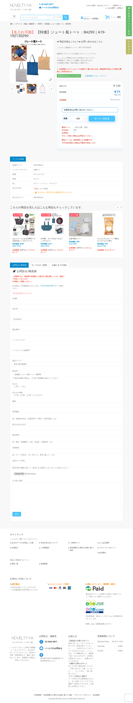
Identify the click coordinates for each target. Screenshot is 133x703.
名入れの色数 (17, 393)
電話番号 (16, 329)
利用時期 (15, 448)
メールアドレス (18, 340)
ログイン (87, 18)
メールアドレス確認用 (21, 350)
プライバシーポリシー (107, 548)
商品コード (17, 361)
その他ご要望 (17, 481)
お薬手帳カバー (75, 239)
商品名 (15, 371)
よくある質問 (110, 8)
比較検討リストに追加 (129, 21)
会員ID (14, 298)
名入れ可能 (57, 17)
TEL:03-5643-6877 (47, 286)
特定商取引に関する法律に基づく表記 (58, 695)
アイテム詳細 (18, 159)
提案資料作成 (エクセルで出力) (69, 76)
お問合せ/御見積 (19, 265)
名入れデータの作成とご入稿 (22, 543)
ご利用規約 (45, 548)
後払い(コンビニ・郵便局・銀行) (101, 584)
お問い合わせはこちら (90, 41)
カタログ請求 (90, 5)
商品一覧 (15, 564)
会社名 (15, 309)
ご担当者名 (17, 319)
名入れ (14, 384)
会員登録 (95, 18)
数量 (14, 401)
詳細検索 (44, 564)
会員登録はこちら (91, 76)
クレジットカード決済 (59, 584)
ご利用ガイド (116, 5)
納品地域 (15, 435)
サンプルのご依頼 (39, 265)
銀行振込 (16, 584)
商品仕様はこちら (67, 41)
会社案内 (102, 553)
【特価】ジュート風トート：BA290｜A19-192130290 (57, 34)
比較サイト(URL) (18, 461)
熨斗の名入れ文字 (19, 424)
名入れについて (102, 5)
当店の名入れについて (49, 543)
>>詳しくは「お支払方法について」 (98, 624)
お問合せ (120, 8)
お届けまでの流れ (59, 265)
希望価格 (15, 412)
